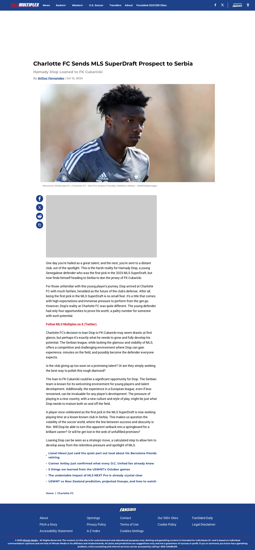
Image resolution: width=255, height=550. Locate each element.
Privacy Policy (96, 524)
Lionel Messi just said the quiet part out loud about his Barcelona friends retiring (102, 455)
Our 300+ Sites (168, 518)
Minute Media (30, 540)
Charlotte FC (65, 493)
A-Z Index (93, 531)
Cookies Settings (132, 531)
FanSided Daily (202, 518)
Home (50, 493)
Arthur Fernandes (51, 78)
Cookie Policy (167, 524)
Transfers (115, 5)
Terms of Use (129, 524)
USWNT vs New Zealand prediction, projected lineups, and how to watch (102, 481)
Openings (93, 518)
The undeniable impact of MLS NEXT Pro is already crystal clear (95, 475)
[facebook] (215, 5)
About (129, 5)
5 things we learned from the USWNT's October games (89, 469)
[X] (222, 5)
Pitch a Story (48, 524)
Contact (125, 518)
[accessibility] (248, 5)
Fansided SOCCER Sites (151, 5)
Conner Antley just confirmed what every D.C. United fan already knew (101, 463)
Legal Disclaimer (203, 524)
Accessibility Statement (56, 531)
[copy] (39, 225)
